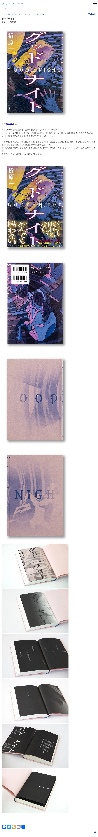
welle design (12, 6)
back (91, 14)
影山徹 (10, 124)
